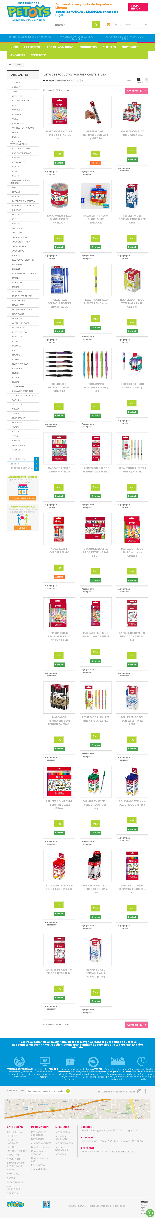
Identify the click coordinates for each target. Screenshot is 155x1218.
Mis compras (62, 1132)
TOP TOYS (17, 404)
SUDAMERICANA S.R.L (22, 391)
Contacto (38, 55)
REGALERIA (16, 487)
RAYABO (16, 355)
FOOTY (15, 176)
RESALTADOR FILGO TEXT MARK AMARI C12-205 (132, 303)
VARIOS (16, 427)
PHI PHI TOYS (18, 328)
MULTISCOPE (18, 300)
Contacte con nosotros (38, 1152)
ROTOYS (16, 377)
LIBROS (14, 473)
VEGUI (15, 436)
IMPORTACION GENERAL (24, 201)
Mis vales (60, 1154)
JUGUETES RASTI (20, 246)
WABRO (16, 441)
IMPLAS (15, 196)
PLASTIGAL (17, 337)
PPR (14, 350)
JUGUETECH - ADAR (21, 242)
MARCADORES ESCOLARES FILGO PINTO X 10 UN (59, 636)
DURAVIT (16, 137)
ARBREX (16, 83)
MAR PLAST (17, 282)
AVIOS (15, 92)
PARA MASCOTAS (20, 519)
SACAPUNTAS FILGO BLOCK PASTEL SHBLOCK (59, 219)
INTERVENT (17, 215)
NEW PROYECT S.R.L (22, 309)
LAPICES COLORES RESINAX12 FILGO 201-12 (132, 889)
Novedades (130, 47)
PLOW (15, 341)
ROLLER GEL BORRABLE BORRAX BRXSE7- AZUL (59, 303)
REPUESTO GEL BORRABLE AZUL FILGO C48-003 (96, 973)
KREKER (16, 255)
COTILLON (16, 505)
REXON (15, 359)
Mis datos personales (61, 1148)
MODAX (15, 287)
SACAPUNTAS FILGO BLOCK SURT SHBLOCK (95, 219)
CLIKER (15, 119)
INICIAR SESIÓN (135, 7)
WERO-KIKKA (18, 445)
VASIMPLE (17, 432)
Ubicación (17, 55)
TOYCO (15, 409)
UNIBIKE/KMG (18, 418)
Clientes (109, 47)
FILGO (15, 171)
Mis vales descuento (61, 1137)
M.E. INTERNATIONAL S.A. (24, 273)
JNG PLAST (17, 228)
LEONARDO (17, 264)
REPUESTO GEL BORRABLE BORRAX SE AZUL (132, 219)
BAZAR (14, 510)
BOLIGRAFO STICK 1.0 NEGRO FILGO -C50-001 (95, 889)
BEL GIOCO (17, 96)
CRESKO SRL (18, 123)
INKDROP (16, 210)
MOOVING (17, 291)
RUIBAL (15, 382)
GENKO (15, 187)
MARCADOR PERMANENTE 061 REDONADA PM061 (59, 721)
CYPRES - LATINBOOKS (23, 128)
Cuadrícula (139, 80)
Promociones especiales (38, 1133)
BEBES (13, 500)
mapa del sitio (39, 1169)
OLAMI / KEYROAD (20, 323)
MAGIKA (16, 278)
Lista (146, 80)
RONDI (15, 373)
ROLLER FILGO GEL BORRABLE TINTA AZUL (132, 721)
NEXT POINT (18, 314)
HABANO (16, 192)
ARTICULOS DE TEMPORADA (18, 494)
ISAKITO (16, 224)
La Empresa (32, 47)
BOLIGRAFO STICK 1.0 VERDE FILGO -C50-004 (95, 805)
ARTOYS (16, 87)
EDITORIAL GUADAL (21, 149)
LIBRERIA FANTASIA (21, 468)
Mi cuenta (62, 1127)
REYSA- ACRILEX (20, 364)
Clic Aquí (128, 1151)
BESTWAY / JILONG (21, 101)
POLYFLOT (17, 346)
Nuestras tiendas (40, 1147)
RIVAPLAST (17, 368)
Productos (88, 47)
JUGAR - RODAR (20, 237)
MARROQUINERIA (20, 477)
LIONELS (16, 269)
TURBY (15, 413)
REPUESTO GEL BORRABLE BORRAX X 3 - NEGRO (95, 135)
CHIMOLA (16, 114)
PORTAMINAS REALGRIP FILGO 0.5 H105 (96, 387)
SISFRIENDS (18, 386)
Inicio (14, 47)
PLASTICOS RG (19, 332)
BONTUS (16, 105)
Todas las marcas (59, 47)
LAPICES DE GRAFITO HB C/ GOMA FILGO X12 (132, 636)
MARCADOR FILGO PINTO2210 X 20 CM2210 (132, 552)
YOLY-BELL (17, 450)
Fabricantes (19, 74)
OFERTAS (15, 524)
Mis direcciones (64, 1143)
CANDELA (17, 110)
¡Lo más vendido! (41, 1143)
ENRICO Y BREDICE (21, 153)
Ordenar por (49, 80)
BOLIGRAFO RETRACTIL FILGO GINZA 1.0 (59, 387)
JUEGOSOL (17, 233)
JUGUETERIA (17, 459)
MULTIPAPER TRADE (22, 296)
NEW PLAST (18, 305)
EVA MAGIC (17, 158)
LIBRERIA (15, 463)
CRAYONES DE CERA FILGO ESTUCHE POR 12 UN (95, 552)
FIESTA (15, 167)
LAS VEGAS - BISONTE (23, 260)
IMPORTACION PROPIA (23, 206)
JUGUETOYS (18, 251)
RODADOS (16, 482)
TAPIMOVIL (17, 400)
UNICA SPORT (19, 423)
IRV (13, 219)
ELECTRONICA (18, 514)
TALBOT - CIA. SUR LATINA (24, 395)
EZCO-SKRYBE (19, 162)
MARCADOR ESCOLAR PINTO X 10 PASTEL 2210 (59, 135)
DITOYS (16, 132)
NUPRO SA (17, 319)
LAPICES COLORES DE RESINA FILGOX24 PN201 (59, 805)
